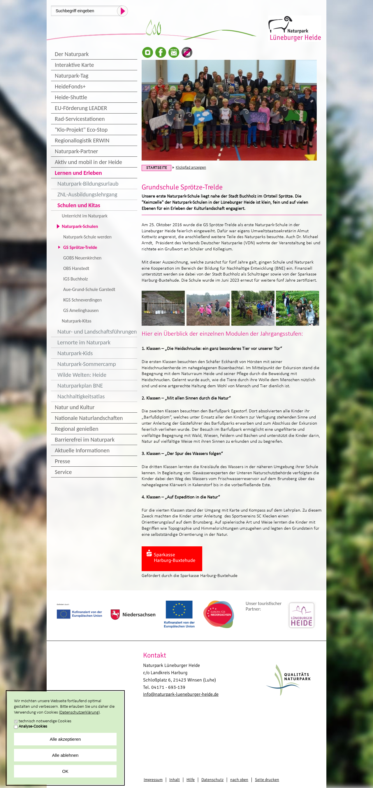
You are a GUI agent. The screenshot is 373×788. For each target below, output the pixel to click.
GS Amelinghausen (80, 310)
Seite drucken (267, 779)
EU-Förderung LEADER (81, 107)
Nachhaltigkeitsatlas (81, 396)
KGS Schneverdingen (82, 300)
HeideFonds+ (70, 86)
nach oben (239, 779)
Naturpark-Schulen (80, 226)
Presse (62, 461)
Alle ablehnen (65, 755)
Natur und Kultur (74, 407)
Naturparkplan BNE (80, 385)
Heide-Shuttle (71, 97)
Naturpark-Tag (71, 75)
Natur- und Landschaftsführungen (97, 331)
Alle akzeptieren (65, 739)
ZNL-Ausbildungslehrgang (87, 194)
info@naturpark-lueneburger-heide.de (181, 694)
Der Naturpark (72, 53)
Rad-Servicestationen (80, 118)
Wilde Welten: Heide (81, 374)
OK (65, 771)
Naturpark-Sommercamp (86, 363)
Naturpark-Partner (76, 151)
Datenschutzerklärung (79, 712)
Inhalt (174, 779)
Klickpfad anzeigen (191, 167)
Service (63, 471)
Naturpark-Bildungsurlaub (88, 183)
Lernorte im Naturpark (83, 342)
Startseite (156, 168)
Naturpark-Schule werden (87, 237)
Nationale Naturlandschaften (89, 417)
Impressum (153, 779)
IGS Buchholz (75, 279)
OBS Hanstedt (76, 268)
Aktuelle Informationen (82, 450)
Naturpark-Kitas (76, 321)
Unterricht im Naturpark (85, 216)
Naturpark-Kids (75, 353)
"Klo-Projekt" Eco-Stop (81, 129)
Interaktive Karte (74, 64)
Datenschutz (212, 779)
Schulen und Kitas (78, 205)
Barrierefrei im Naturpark (85, 439)
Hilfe (190, 779)
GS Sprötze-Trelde (80, 247)
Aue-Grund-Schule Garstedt (89, 289)
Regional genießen (76, 428)
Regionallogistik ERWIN (82, 140)
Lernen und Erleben (78, 172)
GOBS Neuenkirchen (82, 258)
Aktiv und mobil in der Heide (88, 161)
